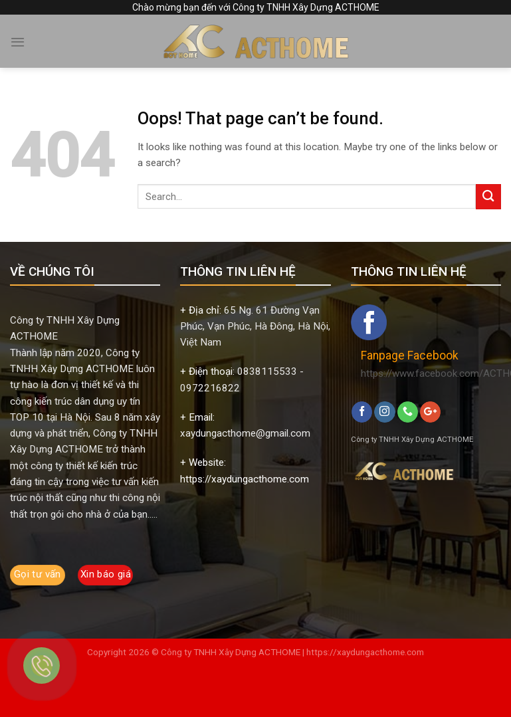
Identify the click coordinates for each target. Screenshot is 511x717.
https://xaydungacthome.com (365, 652)
